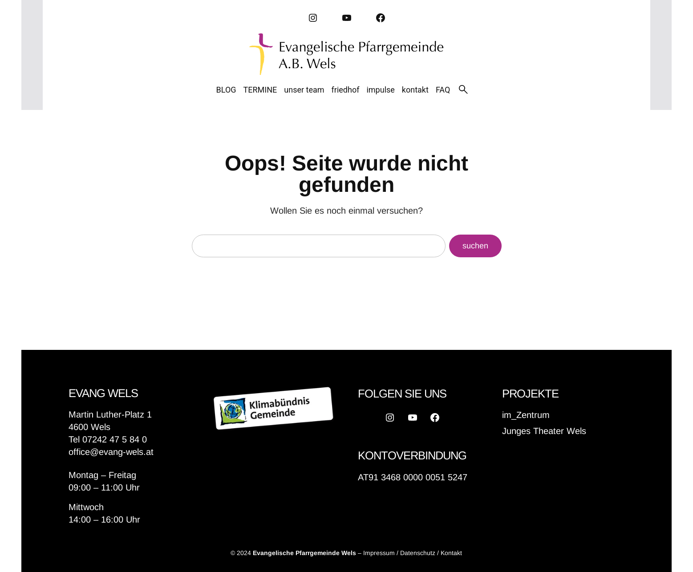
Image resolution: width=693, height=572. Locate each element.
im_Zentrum (526, 415)
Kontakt (451, 552)
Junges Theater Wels (544, 431)
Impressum (379, 552)
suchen (475, 245)
